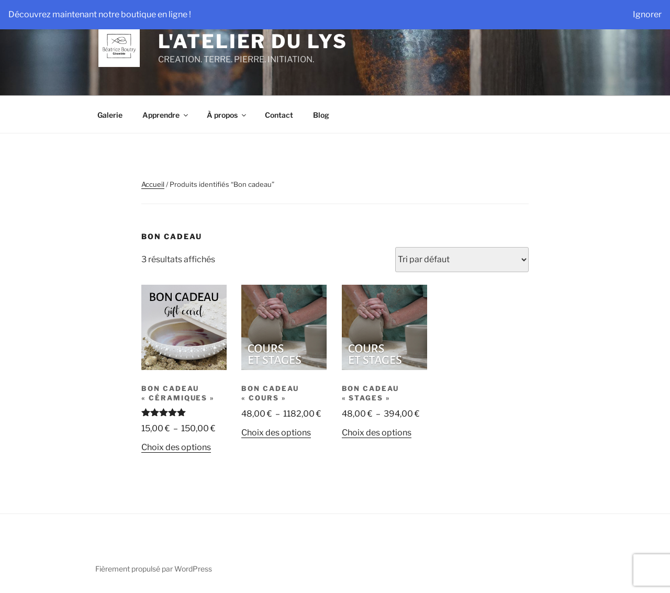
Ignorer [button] (647, 14)
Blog (321, 114)
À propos (227, 114)
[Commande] (462, 259)
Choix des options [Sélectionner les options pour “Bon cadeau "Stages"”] (376, 433)
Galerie (109, 114)
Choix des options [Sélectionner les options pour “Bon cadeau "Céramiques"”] (176, 447)
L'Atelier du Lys (252, 41)
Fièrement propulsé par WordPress (153, 568)
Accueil (152, 184)
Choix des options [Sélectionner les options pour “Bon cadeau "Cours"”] (276, 433)
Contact (279, 114)
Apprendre (165, 114)
